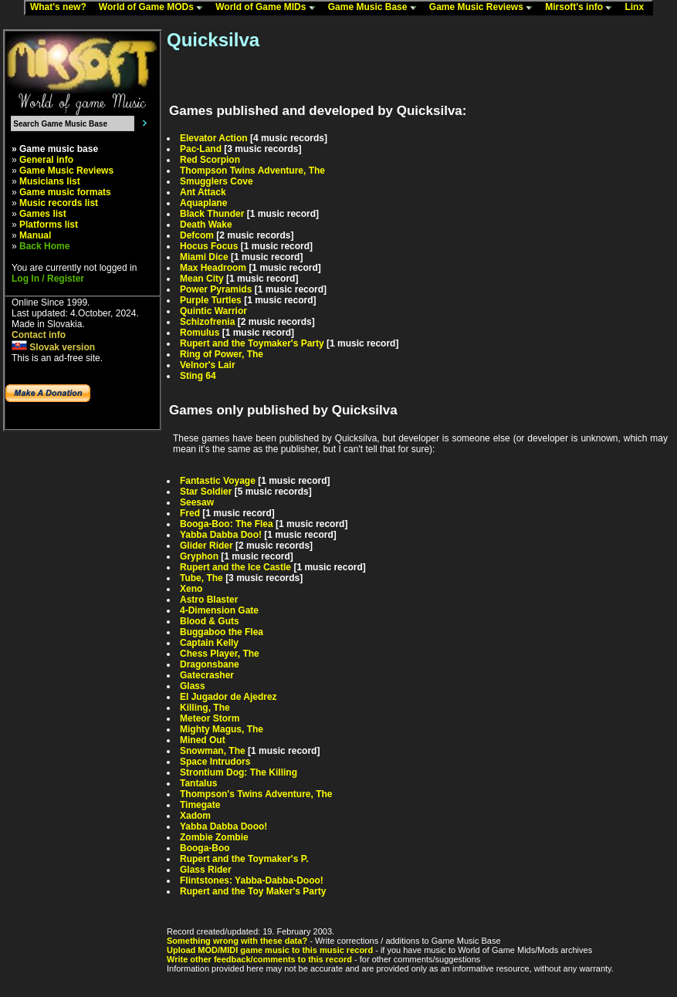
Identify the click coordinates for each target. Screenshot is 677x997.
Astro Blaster (209, 599)
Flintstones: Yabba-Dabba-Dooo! (251, 880)
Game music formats (65, 192)
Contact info (39, 335)
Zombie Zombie (214, 837)
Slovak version (53, 347)
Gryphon (199, 556)
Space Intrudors (215, 761)
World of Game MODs (154, 8)
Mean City (202, 278)
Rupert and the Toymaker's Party (252, 343)
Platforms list (48, 224)
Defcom (197, 235)
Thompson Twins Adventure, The (252, 170)
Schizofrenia (207, 321)
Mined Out (202, 740)
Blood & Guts (209, 621)
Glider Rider (206, 545)
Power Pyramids (216, 289)
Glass (192, 686)
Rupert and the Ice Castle (235, 567)
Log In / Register (48, 278)
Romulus (199, 332)
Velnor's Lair (207, 365)
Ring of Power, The (221, 354)
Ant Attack (203, 192)
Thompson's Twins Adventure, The (256, 794)
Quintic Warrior (213, 311)
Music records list (58, 203)
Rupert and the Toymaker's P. (244, 858)
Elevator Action (214, 138)
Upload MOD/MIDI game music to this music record (270, 950)
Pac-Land (201, 149)
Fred (190, 513)
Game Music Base (376, 8)
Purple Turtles (211, 300)
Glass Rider (206, 869)
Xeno (191, 588)
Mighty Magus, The (221, 729)
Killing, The (205, 707)
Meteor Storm (209, 718)
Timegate (200, 804)
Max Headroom (213, 267)
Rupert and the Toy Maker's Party (253, 891)
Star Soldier (206, 491)
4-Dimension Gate (219, 610)
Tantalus (198, 783)
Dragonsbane (209, 664)
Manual (35, 235)
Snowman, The (212, 750)
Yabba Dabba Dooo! (223, 826)
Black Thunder (212, 213)
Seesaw (197, 502)
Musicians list (49, 181)
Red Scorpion (210, 159)
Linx (638, 8)
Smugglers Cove (216, 181)
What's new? (61, 8)
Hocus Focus (209, 246)
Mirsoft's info (582, 8)
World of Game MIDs (269, 8)
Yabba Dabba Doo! (221, 534)
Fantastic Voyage (218, 480)
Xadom (195, 815)
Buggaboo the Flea (221, 632)
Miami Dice (204, 257)
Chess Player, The (219, 653)
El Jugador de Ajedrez (228, 696)
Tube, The (201, 578)
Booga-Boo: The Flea (226, 524)
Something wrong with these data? (237, 940)
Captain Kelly (209, 642)
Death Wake (206, 224)
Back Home (44, 246)
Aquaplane (203, 203)
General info (46, 159)
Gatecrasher (207, 675)
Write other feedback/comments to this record (259, 959)
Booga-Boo (205, 848)
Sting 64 (198, 375)
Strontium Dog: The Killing (238, 772)
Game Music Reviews (484, 8)
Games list (42, 213)
